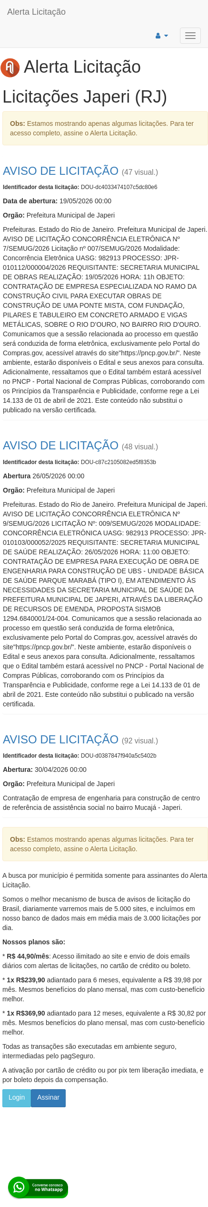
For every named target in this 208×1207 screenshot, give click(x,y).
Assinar (48, 1097)
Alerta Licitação (36, 12)
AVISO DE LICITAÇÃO (61, 170)
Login (17, 1097)
